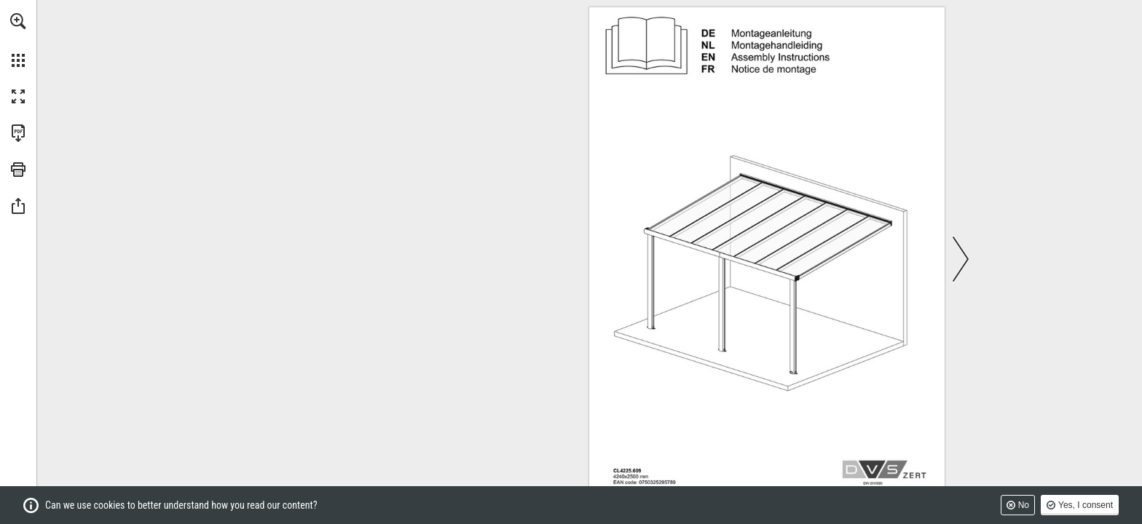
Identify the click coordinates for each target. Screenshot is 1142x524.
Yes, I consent (1085, 505)
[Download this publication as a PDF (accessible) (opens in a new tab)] (18, 133)
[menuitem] (18, 40)
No (1023, 505)
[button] (18, 21)
